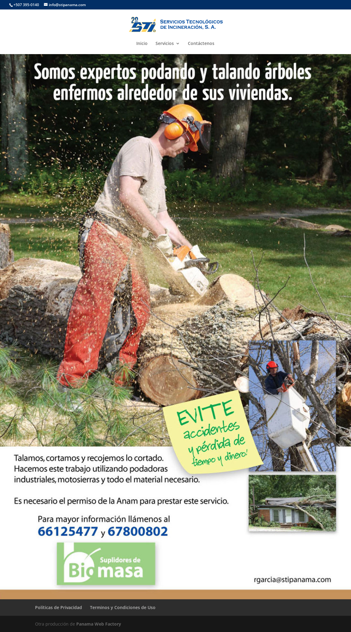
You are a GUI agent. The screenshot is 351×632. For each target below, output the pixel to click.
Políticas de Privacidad (58, 607)
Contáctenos (201, 43)
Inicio (142, 43)
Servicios (165, 43)
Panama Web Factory (98, 624)
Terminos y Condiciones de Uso (123, 607)
